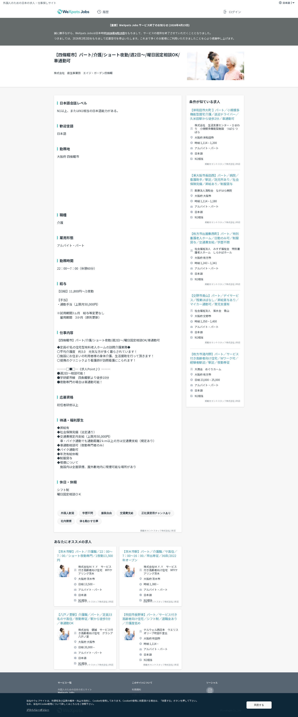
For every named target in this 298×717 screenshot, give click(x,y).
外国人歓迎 (67, 513)
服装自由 (106, 513)
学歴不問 (87, 513)
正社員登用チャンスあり (156, 513)
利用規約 (136, 689)
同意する (259, 705)
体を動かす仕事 (89, 521)
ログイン (232, 11)
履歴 (103, 11)
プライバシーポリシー (37, 709)
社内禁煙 (66, 521)
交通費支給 (126, 513)
